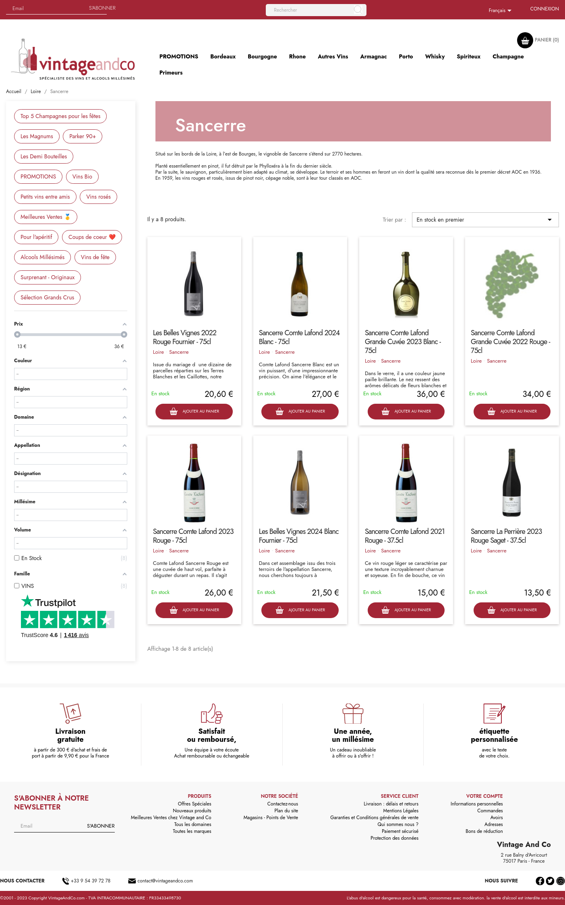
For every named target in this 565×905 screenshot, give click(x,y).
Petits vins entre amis (45, 197)
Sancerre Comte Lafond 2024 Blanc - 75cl (299, 337)
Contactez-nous (282, 803)
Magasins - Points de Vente (271, 817)
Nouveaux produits (192, 810)
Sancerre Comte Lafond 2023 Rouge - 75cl (193, 536)
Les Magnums (37, 136)
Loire (158, 352)
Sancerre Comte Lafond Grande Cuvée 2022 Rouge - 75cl (510, 341)
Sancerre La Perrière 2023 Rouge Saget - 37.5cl (506, 536)
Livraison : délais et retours (391, 803)
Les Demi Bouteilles (44, 156)
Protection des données (394, 838)
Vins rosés (98, 197)
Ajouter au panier (194, 411)
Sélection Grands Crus (47, 297)
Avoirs (496, 817)
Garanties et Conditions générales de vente (374, 817)
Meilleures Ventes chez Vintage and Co (171, 817)
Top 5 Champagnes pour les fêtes (60, 116)
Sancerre (179, 352)
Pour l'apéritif (36, 237)
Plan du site (286, 810)
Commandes (490, 810)
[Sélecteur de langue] (501, 11)
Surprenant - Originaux (48, 277)
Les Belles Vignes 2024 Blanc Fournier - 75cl (299, 536)
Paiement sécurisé (400, 831)
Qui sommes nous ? (398, 824)
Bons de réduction (484, 831)
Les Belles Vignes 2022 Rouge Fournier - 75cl (184, 337)
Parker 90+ (82, 136)
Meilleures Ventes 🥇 (46, 217)
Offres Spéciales (194, 803)
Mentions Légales (400, 810)
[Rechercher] (316, 10)
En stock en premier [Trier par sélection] (485, 219)
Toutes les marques (192, 831)
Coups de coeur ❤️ (92, 237)
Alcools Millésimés (42, 257)
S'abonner (102, 8)
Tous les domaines (192, 824)
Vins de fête (95, 257)
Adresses (493, 824)
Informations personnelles (477, 803)
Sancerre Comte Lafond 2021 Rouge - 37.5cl (405, 536)
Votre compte (484, 796)
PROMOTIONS (38, 176)
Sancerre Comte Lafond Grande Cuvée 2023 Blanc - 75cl (403, 341)
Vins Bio (82, 176)
